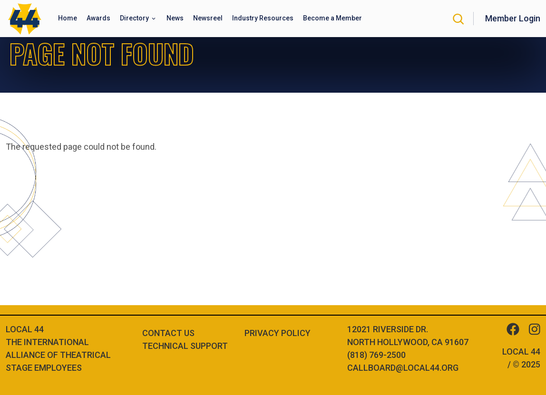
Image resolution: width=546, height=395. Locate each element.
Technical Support (185, 346)
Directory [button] (135, 18)
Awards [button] (98, 18)
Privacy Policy (277, 333)
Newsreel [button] (208, 18)
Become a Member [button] (332, 18)
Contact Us (168, 333)
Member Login (512, 18)
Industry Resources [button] (262, 18)
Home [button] (67, 18)
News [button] (175, 18)
